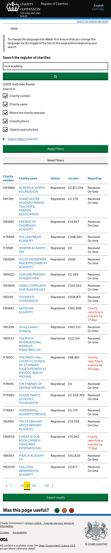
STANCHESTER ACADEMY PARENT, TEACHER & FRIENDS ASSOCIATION (32, 206)
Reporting (94, 178)
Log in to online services (92, 21)
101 (47, 486)
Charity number (20, 96)
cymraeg (98, 9)
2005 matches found (18, 84)
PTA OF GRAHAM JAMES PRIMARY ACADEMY (30, 425)
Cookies (4, 532)
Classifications (19, 121)
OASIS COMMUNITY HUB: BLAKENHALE (32, 287)
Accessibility (20, 532)
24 (34, 486)
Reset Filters (55, 160)
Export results (55, 497)
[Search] (55, 66)
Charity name (18, 104)
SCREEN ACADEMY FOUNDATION (32, 189)
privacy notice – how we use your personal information (37, 524)
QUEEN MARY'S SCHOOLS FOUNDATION (30, 399)
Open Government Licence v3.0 (57, 545)
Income (73, 178)
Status (55, 178)
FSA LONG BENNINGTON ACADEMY (28, 470)
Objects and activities (24, 129)
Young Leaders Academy (28, 329)
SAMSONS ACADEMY (26, 310)
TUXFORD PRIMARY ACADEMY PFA (32, 276)
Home (14, 28)
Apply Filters (55, 149)
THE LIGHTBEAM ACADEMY (30, 239)
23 (28, 486)
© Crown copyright (96, 543)
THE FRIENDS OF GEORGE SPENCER (32, 386)
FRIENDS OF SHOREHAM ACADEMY (27, 225)
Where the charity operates (27, 113)
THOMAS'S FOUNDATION (28, 299)
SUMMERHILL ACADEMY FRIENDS (32, 412)
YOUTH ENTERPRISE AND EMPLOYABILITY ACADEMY (33, 263)
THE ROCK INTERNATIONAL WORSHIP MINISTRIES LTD (30, 344)
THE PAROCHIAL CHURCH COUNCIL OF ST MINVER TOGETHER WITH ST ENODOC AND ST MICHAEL (32, 367)
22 (22, 486)
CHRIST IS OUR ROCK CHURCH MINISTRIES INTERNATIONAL (30, 442)
